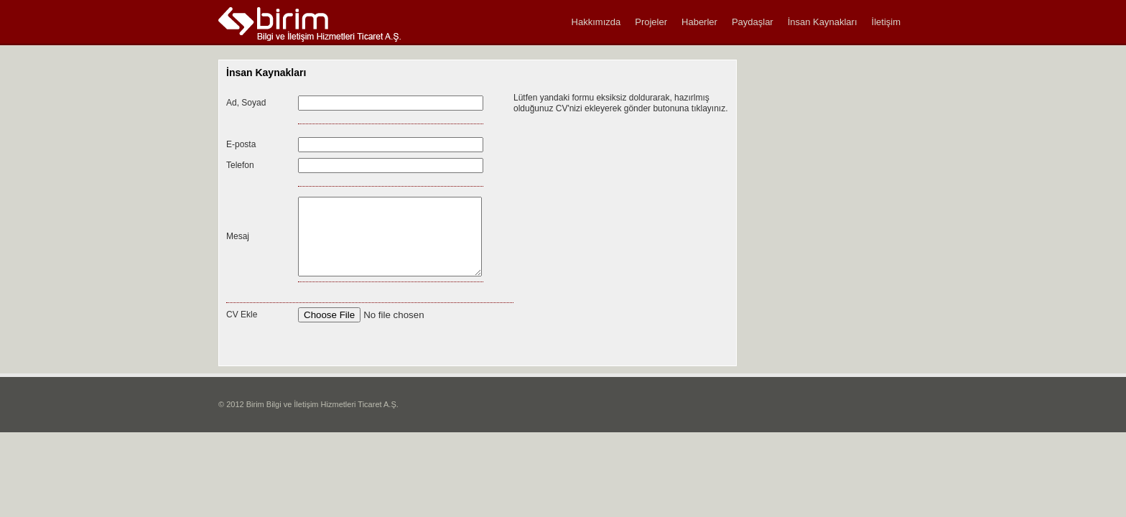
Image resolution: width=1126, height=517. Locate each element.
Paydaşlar (752, 22)
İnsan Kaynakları (822, 22)
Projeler (651, 22)
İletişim (886, 22)
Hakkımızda (596, 22)
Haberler (699, 22)
